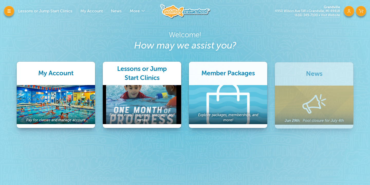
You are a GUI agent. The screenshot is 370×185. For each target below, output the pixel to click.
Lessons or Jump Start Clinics (45, 11)
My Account (91, 11)
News (116, 11)
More (135, 11)
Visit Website (330, 15)
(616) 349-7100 (307, 15)
